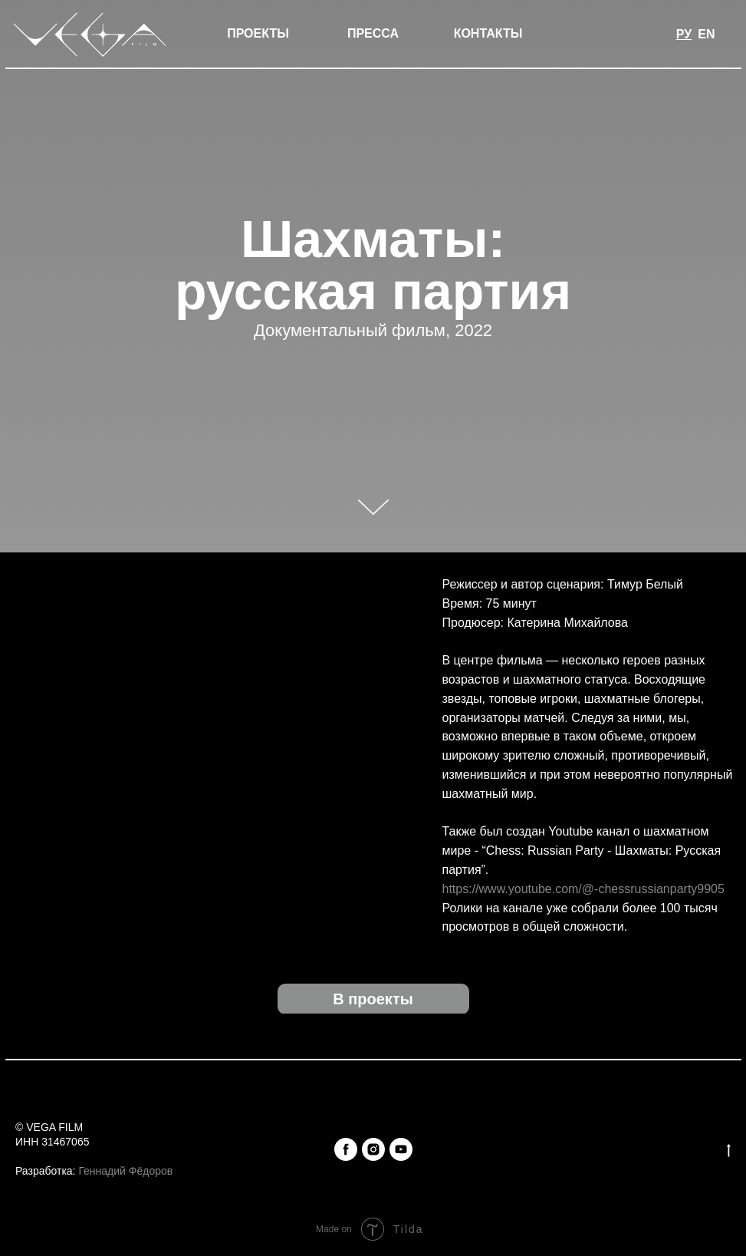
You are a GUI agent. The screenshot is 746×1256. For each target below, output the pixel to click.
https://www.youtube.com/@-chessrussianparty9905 (583, 888)
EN (706, 34)
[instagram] (373, 1149)
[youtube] (400, 1149)
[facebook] (345, 1149)
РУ (684, 34)
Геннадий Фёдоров (125, 1171)
